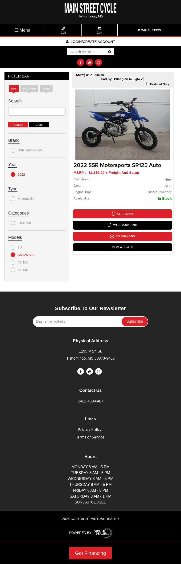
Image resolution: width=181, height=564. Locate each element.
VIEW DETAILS (122, 247)
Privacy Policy (89, 429)
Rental (46, 88)
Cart (99, 30)
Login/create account (90, 42)
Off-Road (21, 223)
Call (63, 30)
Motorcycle (22, 198)
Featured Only (157, 84)
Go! (109, 52)
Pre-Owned (29, 88)
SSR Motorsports (27, 150)
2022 (18, 174)
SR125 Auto (23, 254)
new (13, 88)
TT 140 (19, 270)
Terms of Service (89, 437)
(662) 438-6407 (90, 401)
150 (17, 247)
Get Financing (90, 553)
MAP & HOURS (149, 30)
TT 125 (19, 262)
